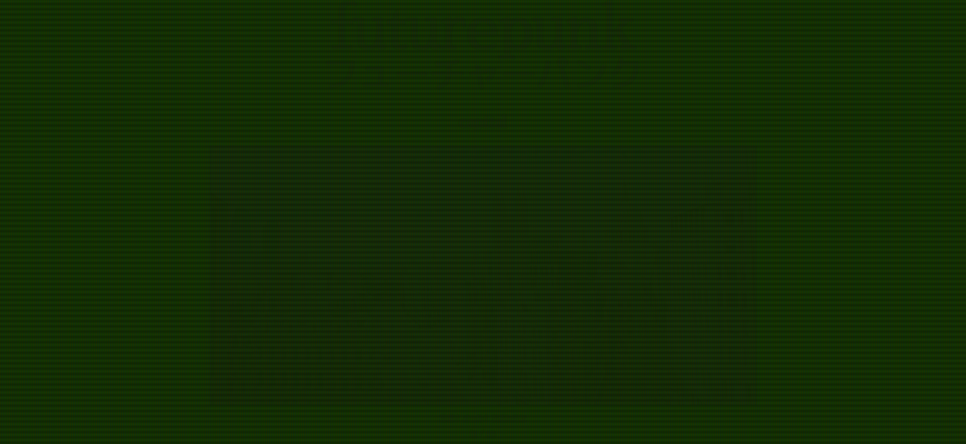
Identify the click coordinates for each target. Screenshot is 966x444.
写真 (447, 417)
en (491, 433)
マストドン (509, 417)
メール (473, 417)
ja (474, 433)
